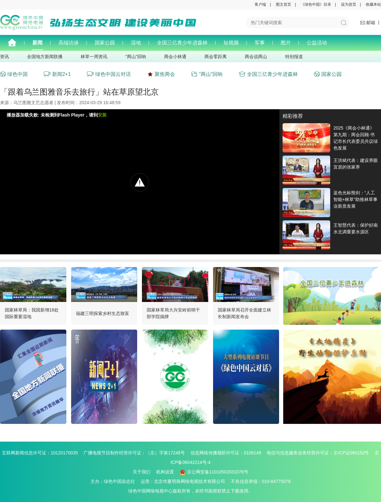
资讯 (4, 56)
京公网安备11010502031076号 (214, 471)
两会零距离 (215, 56)
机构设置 (165, 471)
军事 (260, 42)
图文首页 (283, 4)
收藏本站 (373, 4)
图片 (286, 42)
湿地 (136, 42)
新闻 (37, 42)
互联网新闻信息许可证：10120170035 (42, 452)
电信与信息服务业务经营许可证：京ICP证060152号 (320, 452)
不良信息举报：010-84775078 (261, 481)
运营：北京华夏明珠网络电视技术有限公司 (185, 481)
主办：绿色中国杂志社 (114, 481)
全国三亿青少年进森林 (182, 42)
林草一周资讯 (94, 56)
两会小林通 (175, 56)
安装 (102, 114)
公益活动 (317, 42)
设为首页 (348, 4)
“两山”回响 (135, 56)
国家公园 (105, 42)
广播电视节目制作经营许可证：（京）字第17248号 (136, 452)
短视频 (231, 42)
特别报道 (294, 56)
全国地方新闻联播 (45, 56)
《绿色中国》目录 (316, 4)
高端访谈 (68, 42)
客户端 (260, 4)
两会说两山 (256, 56)
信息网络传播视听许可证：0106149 (228, 452)
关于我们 (141, 471)
